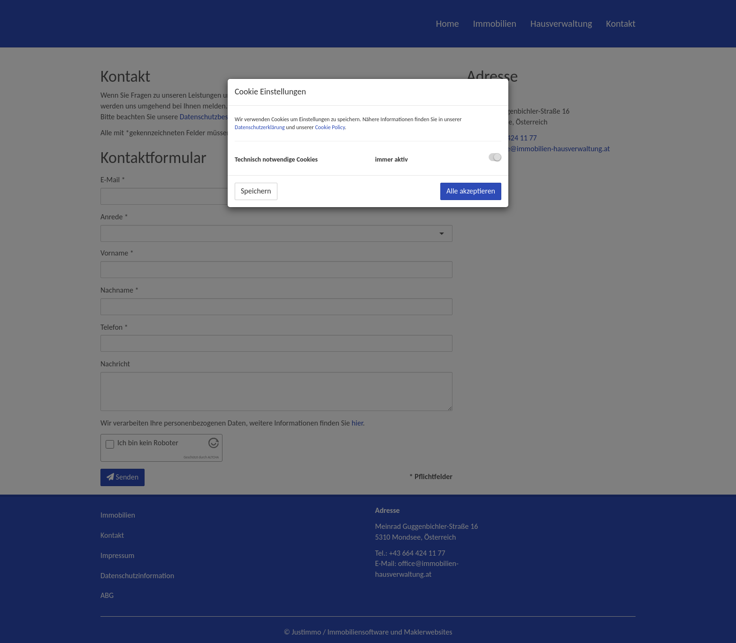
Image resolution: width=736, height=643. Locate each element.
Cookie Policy (330, 127)
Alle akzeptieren (470, 190)
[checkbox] (495, 157)
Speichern (256, 190)
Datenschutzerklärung (260, 127)
